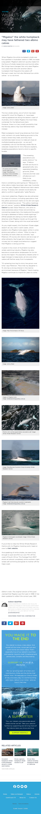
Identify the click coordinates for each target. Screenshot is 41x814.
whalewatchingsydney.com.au (16, 398)
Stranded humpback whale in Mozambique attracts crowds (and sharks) (7, 762)
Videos (28, 794)
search (38, 3)
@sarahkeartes (14, 612)
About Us (22, 797)
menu (2, 3)
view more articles (8, 769)
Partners (15, 803)
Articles (37, 794)
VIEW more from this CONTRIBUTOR (21, 616)
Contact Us (33, 797)
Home (5, 794)
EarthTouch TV (11, 797)
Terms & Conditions (23, 803)
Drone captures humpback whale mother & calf (19, 760)
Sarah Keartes (7, 46)
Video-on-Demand (17, 794)
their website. (13, 548)
